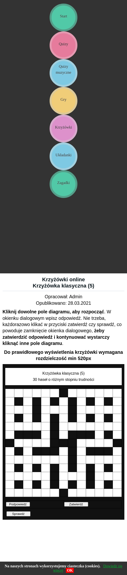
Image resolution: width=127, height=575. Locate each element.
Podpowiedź (18, 504)
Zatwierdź (76, 504)
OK (70, 570)
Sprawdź (18, 514)
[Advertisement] (63, 237)
